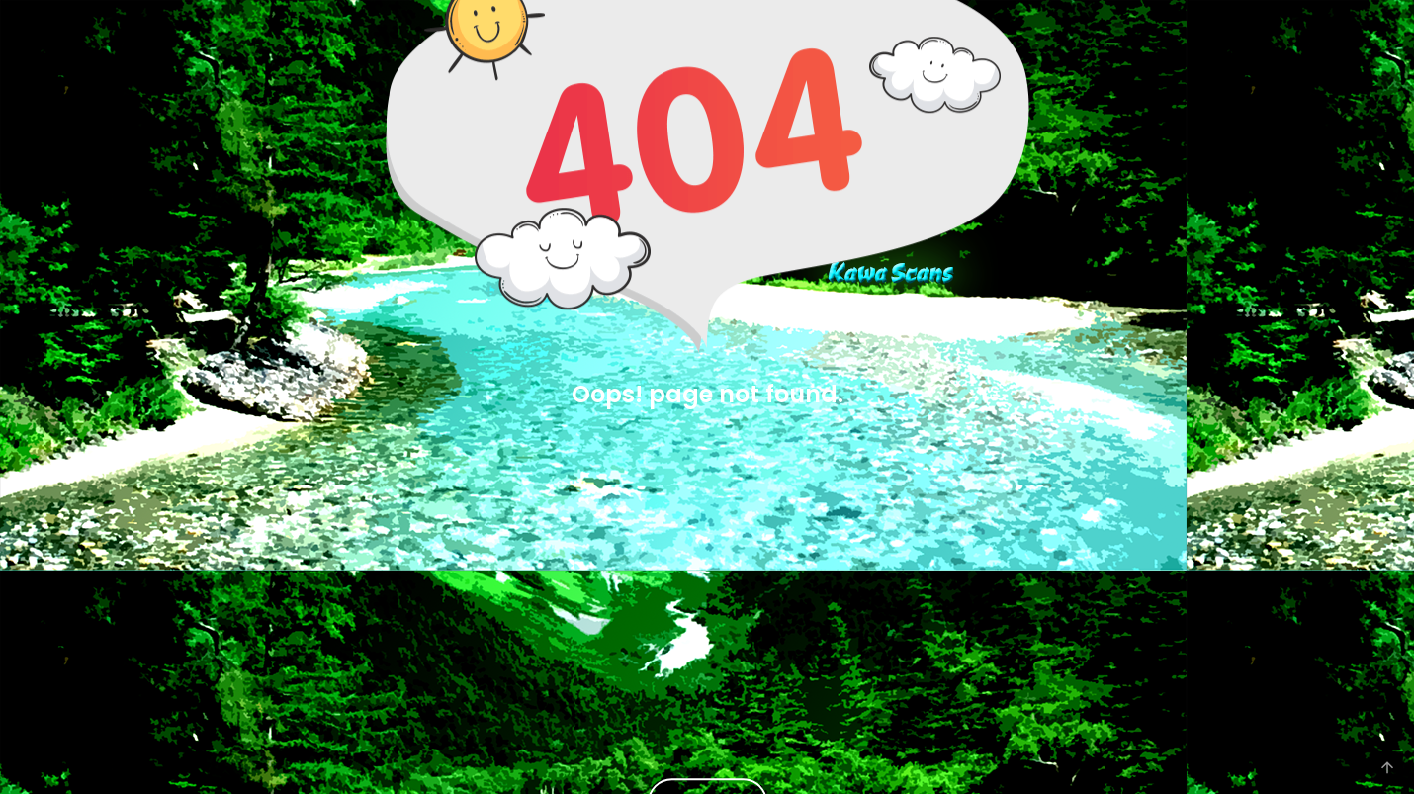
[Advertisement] (707, 584)
